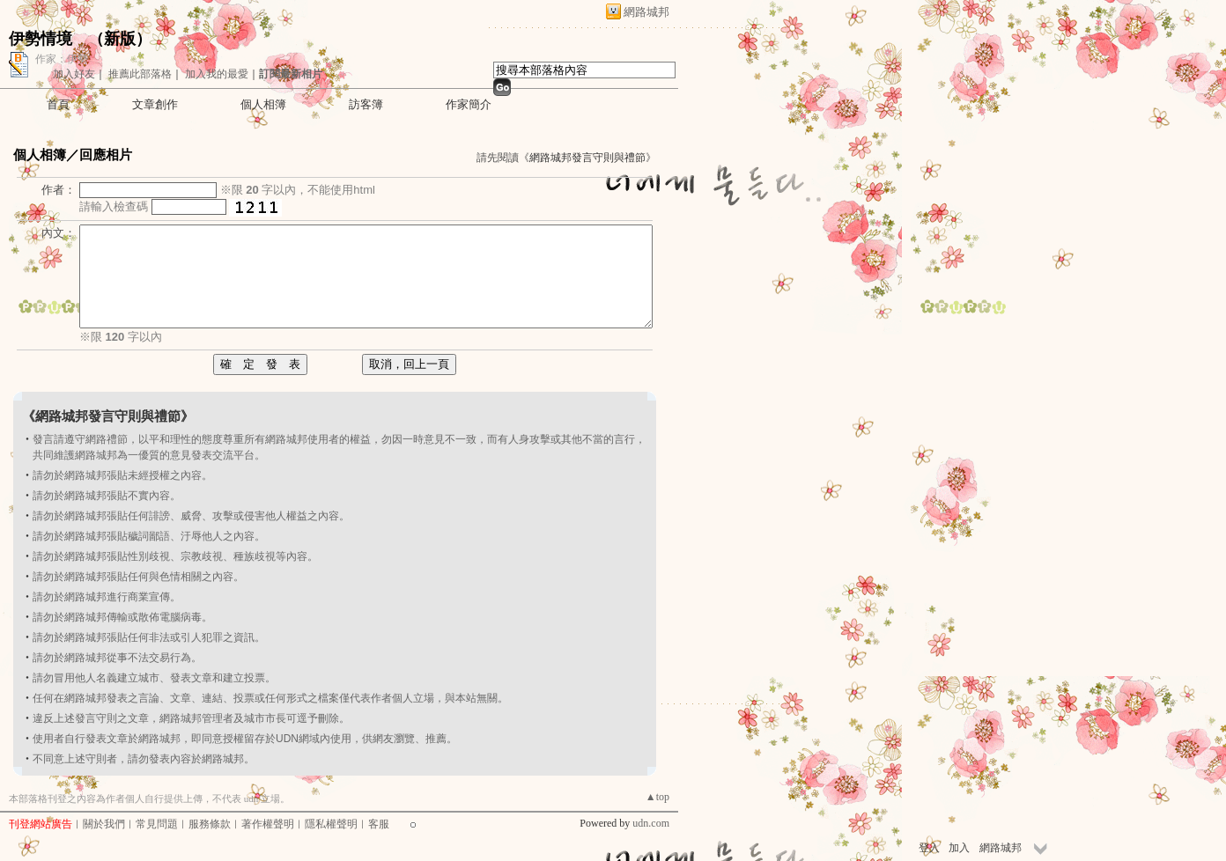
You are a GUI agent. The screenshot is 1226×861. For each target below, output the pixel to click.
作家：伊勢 (61, 59)
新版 (120, 39)
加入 (959, 848)
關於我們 (104, 824)
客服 (378, 824)
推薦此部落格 (140, 74)
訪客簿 (366, 104)
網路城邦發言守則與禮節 (587, 157)
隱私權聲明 (331, 824)
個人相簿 (263, 104)
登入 (929, 848)
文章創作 (155, 104)
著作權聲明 (267, 824)
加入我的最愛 (216, 74)
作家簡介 (468, 104)
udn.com (650, 823)
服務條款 (209, 824)
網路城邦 (646, 11)
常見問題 (157, 824)
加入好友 (74, 74)
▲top (657, 797)
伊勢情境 (40, 39)
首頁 (58, 104)
